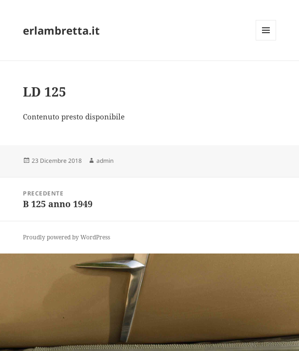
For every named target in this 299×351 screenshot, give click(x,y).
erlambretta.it (61, 30)
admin (104, 160)
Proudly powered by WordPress (66, 237)
